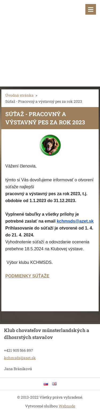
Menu (90, 9)
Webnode (67, 405)
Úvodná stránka (19, 95)
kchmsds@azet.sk (75, 221)
